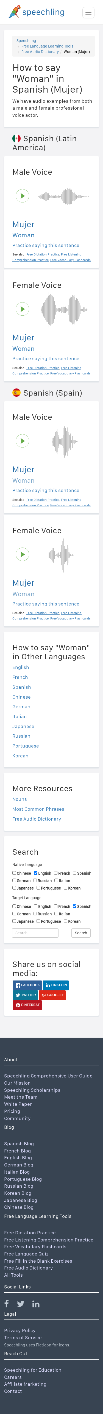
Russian (21, 736)
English (20, 667)
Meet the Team (21, 1097)
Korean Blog (17, 1193)
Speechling (26, 40)
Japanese (23, 726)
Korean (20, 756)
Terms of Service (23, 1337)
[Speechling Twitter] (24, 1305)
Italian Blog (17, 1172)
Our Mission (17, 1083)
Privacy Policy (20, 1330)
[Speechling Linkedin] (39, 1305)
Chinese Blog (19, 1207)
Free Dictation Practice (30, 1232)
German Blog (18, 1165)
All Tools (13, 1275)
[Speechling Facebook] (10, 1305)
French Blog (17, 1151)
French (20, 677)
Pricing (12, 1111)
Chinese (21, 697)
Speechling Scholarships (32, 1090)
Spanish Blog (19, 1143)
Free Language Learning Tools (47, 46)
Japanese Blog (20, 1200)
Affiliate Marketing (25, 1384)
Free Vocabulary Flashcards (35, 1246)
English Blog (18, 1157)
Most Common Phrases (38, 809)
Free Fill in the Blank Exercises (38, 1261)
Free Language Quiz (26, 1254)
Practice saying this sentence (45, 245)
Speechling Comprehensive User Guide (48, 1076)
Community (17, 1118)
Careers (13, 1377)
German (21, 706)
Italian (19, 716)
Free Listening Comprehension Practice (48, 1240)
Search (81, 933)
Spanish (21, 687)
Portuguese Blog (23, 1179)
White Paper (18, 1104)
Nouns (19, 799)
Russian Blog (18, 1186)
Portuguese (25, 746)
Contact (13, 1391)
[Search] (35, 933)
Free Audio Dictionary (40, 51)
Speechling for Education (33, 1370)
